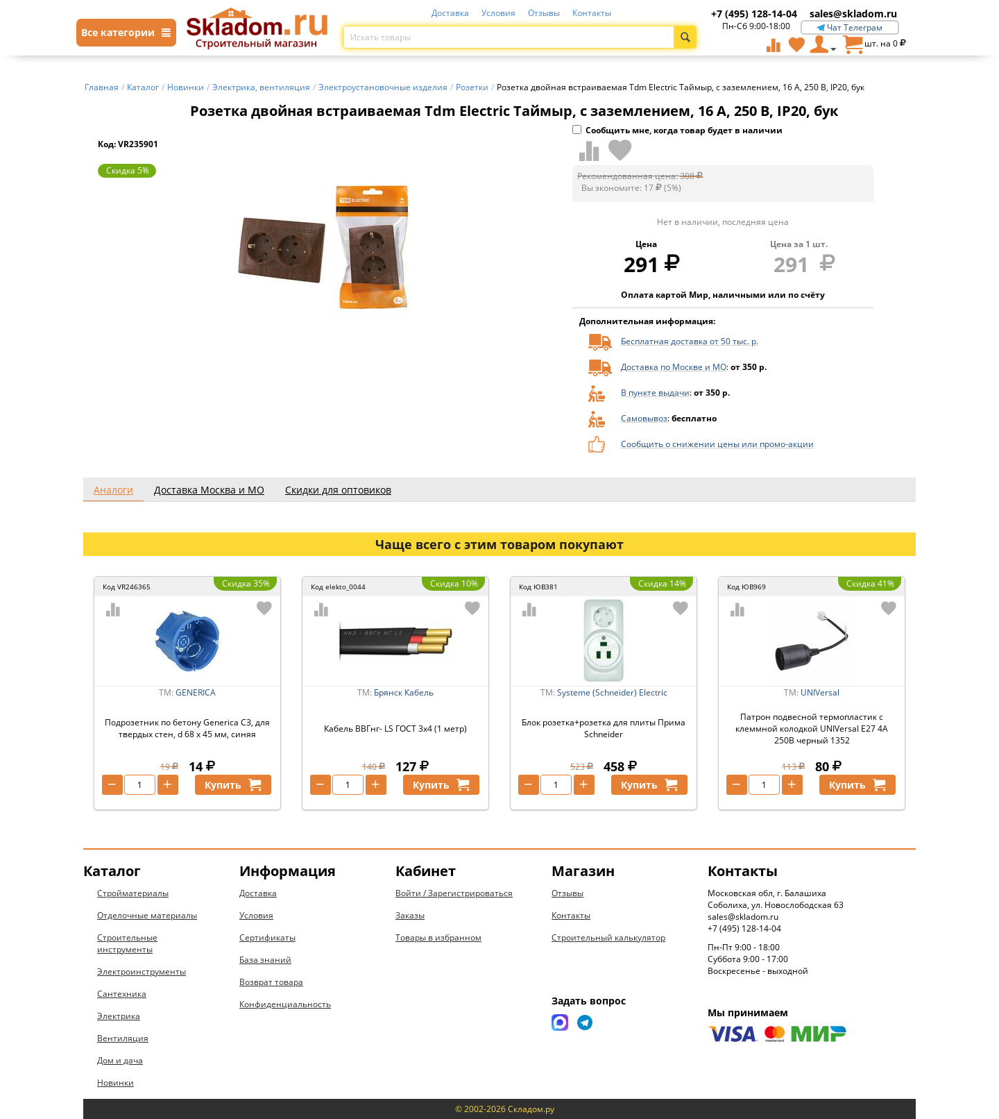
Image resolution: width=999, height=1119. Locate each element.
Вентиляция (122, 1038)
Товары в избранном (438, 937)
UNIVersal (820, 692)
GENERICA (196, 692)
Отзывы (544, 13)
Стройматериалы (133, 893)
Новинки (115, 1082)
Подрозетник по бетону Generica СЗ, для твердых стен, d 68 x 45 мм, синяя (187, 728)
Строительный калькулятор (608, 937)
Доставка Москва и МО (209, 489)
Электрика (118, 1016)
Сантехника (121, 994)
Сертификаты (267, 937)
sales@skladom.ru (853, 13)
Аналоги (113, 489)
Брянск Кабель (404, 692)
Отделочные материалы (147, 915)
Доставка (450, 13)
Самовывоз (644, 418)
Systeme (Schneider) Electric (612, 692)
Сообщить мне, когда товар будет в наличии (677, 130)
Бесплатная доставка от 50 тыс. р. (689, 341)
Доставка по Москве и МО (673, 367)
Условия (498, 13)
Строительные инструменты (127, 943)
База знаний (265, 960)
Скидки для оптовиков (338, 489)
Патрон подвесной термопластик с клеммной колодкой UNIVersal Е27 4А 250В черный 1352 (811, 728)
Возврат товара (271, 982)
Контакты (591, 13)
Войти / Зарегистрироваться (454, 893)
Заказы (410, 915)
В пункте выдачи (655, 392)
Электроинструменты (141, 971)
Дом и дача (120, 1060)
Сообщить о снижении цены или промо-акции (717, 444)
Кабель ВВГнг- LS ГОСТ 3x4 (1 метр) (395, 728)
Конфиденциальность (285, 1004)
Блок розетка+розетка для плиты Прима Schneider (603, 728)
